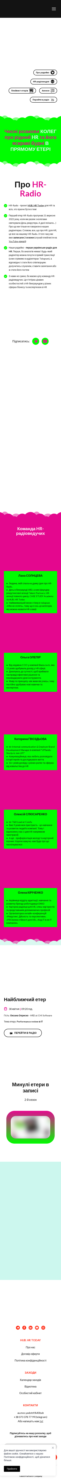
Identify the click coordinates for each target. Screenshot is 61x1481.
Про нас (30, 1347)
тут (41, 1421)
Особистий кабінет (30, 1393)
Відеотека (30, 1386)
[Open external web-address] (30, 971)
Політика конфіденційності (30, 1360)
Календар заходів (30, 1379)
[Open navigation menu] (54, 9)
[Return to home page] (23, 8)
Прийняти (12, 1468)
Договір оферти (30, 1353)
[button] (45, 72)
